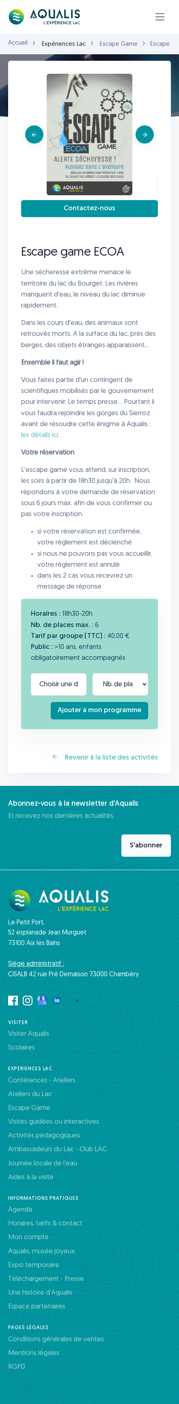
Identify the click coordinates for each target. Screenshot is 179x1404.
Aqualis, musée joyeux (41, 1251)
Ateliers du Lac (30, 1094)
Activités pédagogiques (44, 1135)
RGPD (16, 1366)
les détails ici (39, 435)
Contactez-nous (89, 208)
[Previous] (34, 135)
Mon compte (28, 1237)
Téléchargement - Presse (46, 1279)
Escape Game (119, 44)
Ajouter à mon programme (99, 710)
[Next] (145, 135)
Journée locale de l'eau (42, 1163)
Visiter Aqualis (28, 1034)
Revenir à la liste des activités (105, 757)
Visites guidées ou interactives (53, 1121)
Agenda (20, 1209)
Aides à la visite (31, 1177)
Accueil (18, 43)
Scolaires (21, 1047)
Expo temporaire (33, 1265)
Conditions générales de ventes (56, 1339)
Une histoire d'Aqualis (40, 1292)
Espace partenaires (36, 1306)
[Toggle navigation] (160, 17)
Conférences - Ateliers (41, 1080)
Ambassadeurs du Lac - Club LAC (57, 1149)
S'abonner (146, 845)
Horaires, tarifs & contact (45, 1223)
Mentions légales (33, 1353)
